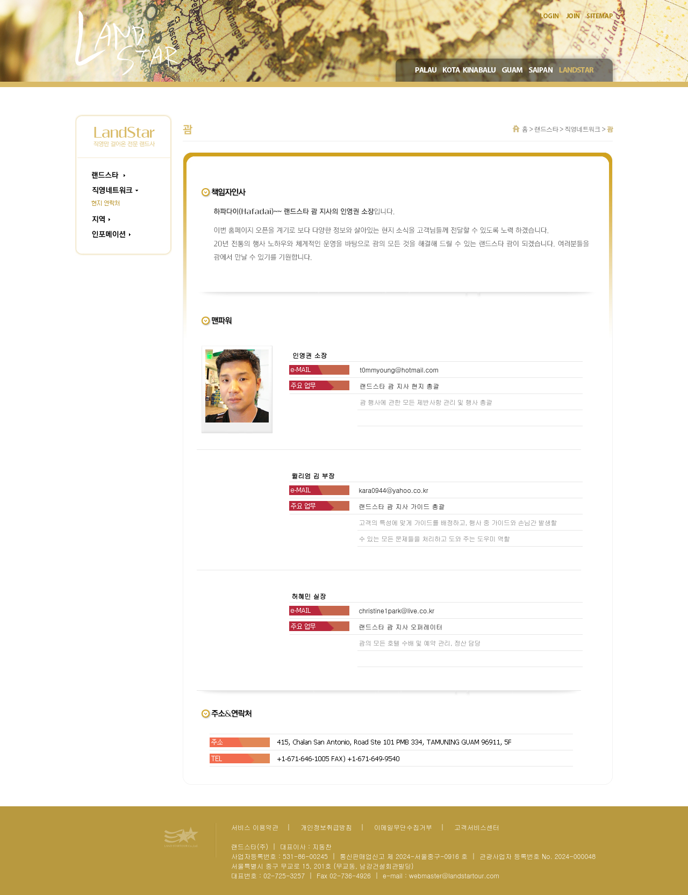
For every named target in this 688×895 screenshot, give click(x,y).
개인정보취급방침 (326, 827)
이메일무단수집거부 (403, 827)
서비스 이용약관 (254, 827)
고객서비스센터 (476, 827)
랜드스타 (546, 128)
